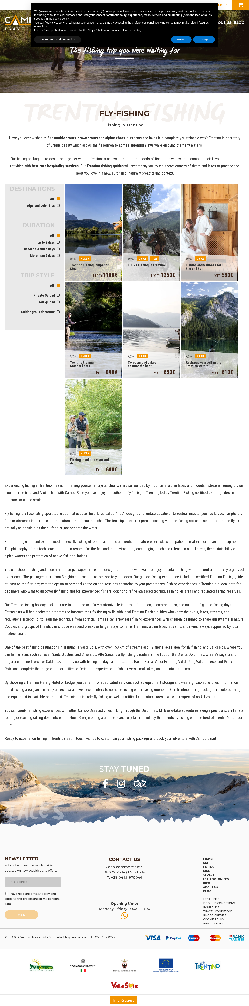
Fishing (208, 866)
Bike (206, 870)
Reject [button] (181, 39)
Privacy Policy (214, 923)
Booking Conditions (219, 903)
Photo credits (214, 915)
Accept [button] (204, 39)
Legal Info (211, 899)
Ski (205, 862)
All (52, 199)
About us (222, 23)
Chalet (208, 874)
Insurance (211, 907)
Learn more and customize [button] (57, 39)
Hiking (208, 858)
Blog (239, 23)
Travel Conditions (218, 911)
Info (206, 883)
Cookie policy (213, 919)
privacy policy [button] (169, 11)
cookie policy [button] (60, 18)
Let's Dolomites (216, 878)
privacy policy (41, 893)
